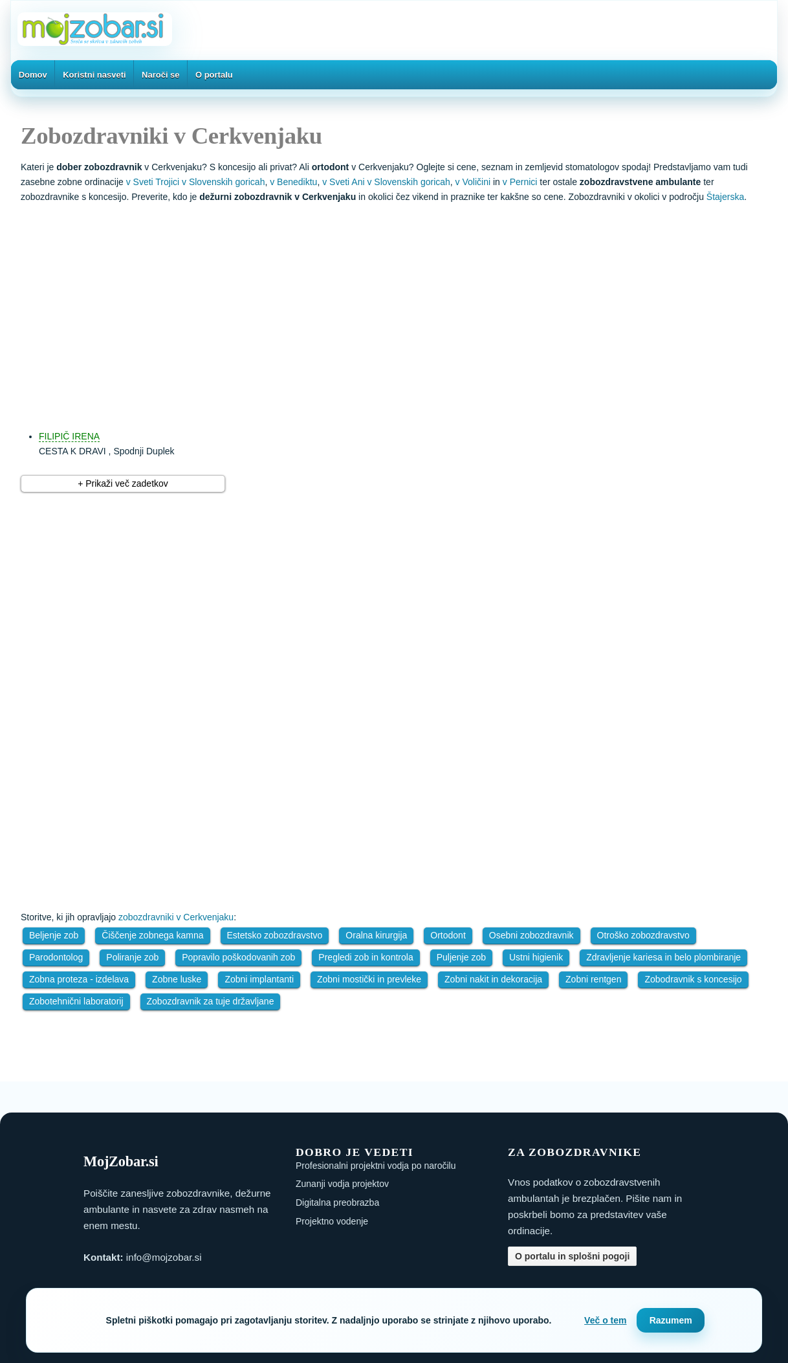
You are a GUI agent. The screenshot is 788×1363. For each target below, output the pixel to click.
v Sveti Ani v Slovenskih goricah (386, 182)
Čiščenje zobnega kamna (152, 935)
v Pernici (520, 182)
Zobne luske (176, 979)
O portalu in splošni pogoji (572, 1256)
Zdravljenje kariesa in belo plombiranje (663, 957)
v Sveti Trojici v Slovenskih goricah (195, 182)
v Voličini (472, 182)
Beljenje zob (53, 935)
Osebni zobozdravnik (531, 935)
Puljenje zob (461, 957)
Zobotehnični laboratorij (76, 1001)
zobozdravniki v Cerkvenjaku (176, 917)
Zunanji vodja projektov (342, 1184)
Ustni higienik (536, 957)
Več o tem (605, 1320)
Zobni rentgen (593, 979)
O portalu (214, 75)
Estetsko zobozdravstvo (275, 935)
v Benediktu (293, 182)
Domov (33, 75)
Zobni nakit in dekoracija (493, 979)
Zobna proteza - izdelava (79, 979)
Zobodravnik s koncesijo (692, 979)
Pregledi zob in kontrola (365, 957)
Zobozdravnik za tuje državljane (210, 1001)
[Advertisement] (407, 310)
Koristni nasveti (94, 75)
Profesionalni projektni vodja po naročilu (375, 1165)
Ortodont (447, 935)
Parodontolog (56, 957)
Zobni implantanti (259, 979)
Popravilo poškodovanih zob (238, 957)
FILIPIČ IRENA (69, 436)
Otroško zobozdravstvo (643, 935)
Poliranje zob (132, 957)
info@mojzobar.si (164, 1257)
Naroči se (161, 75)
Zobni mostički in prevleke (369, 979)
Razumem (671, 1320)
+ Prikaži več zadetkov (123, 483)
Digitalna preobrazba (337, 1202)
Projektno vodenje (332, 1221)
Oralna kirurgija (376, 935)
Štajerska (725, 197)
